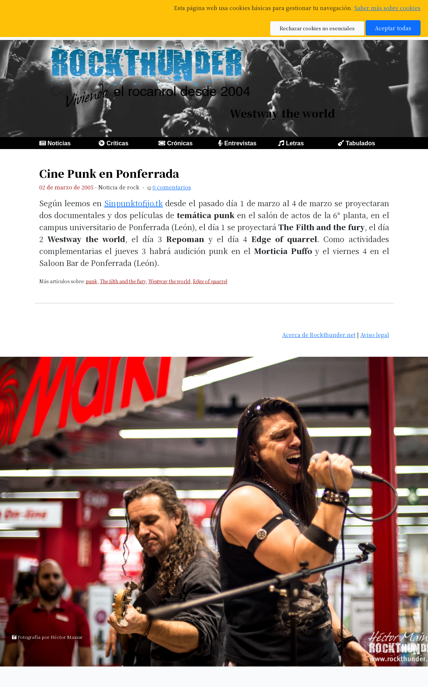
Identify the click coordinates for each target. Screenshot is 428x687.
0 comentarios (172, 187)
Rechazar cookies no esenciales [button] (317, 28)
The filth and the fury (123, 281)
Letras (295, 143)
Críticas (118, 143)
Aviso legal (374, 334)
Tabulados (360, 143)
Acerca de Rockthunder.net (318, 334)
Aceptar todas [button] (393, 28)
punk (91, 281)
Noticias (59, 143)
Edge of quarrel (210, 281)
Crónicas (180, 143)
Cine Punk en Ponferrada (109, 173)
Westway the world (169, 281)
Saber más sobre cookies (387, 8)
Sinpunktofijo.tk (133, 203)
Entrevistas (240, 143)
